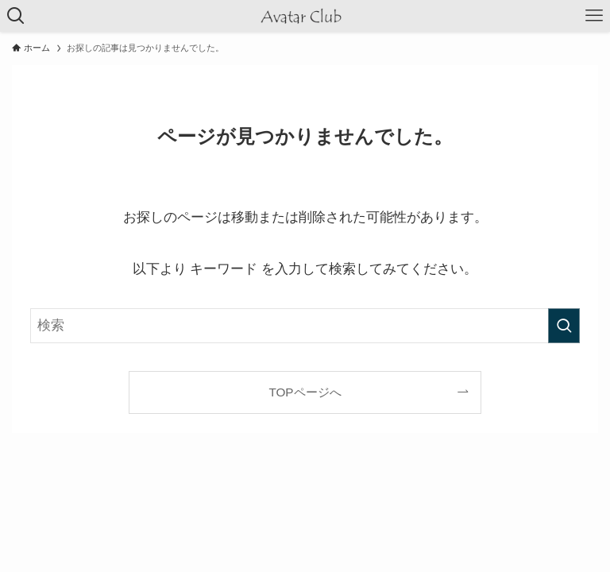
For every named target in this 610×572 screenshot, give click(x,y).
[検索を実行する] (564, 325)
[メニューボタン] (594, 16)
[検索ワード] (304, 325)
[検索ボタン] (16, 16)
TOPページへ (304, 392)
